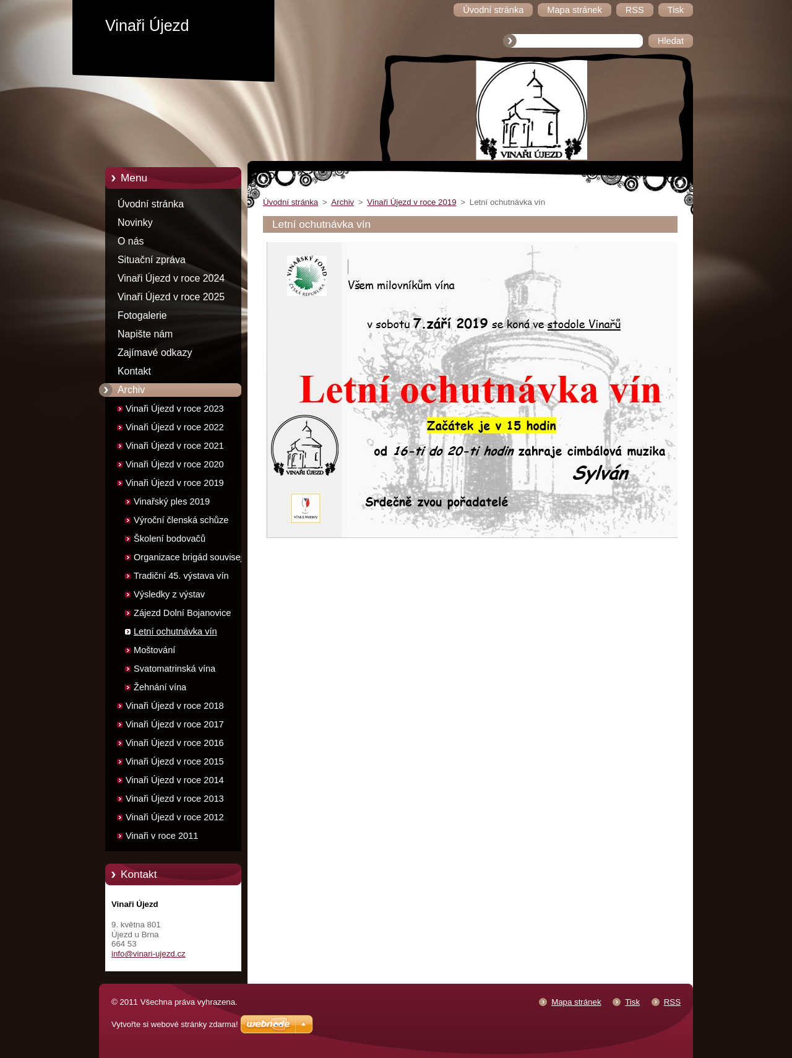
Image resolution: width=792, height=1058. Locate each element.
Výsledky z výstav (169, 594)
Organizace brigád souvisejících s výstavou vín (198, 559)
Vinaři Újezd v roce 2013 (175, 799)
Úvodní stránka (151, 204)
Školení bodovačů (169, 539)
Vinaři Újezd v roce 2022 (175, 427)
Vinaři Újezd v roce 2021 (175, 446)
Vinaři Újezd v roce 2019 (175, 483)
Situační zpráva (152, 259)
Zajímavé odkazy (155, 352)
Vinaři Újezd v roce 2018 (175, 706)
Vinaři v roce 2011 (162, 836)
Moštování (154, 650)
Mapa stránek (576, 1002)
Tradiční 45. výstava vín (181, 576)
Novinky (135, 222)
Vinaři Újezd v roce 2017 (175, 724)
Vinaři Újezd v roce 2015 (175, 761)
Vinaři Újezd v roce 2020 (175, 464)
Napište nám (145, 334)
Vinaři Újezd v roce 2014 (175, 780)
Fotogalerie (142, 315)
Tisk (632, 1002)
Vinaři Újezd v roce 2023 (175, 409)
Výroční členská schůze (181, 520)
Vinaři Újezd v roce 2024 (171, 278)
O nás (131, 241)
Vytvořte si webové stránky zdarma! (174, 1024)
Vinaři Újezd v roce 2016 (175, 743)
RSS (672, 1002)
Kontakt (134, 371)
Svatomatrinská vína (174, 669)
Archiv (131, 389)
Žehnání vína (160, 687)
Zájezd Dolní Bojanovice (182, 613)
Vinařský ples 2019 (172, 501)
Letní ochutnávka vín (175, 631)
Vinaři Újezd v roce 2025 (171, 297)
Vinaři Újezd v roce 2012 (175, 817)
